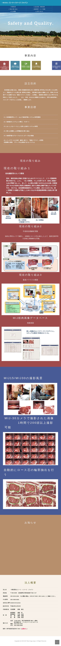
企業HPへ (24, 628)
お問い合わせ (39, 11)
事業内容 (13, 6)
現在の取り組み (13, 9)
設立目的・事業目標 (39, 6)
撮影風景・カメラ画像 (39, 9)
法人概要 (13, 11)
